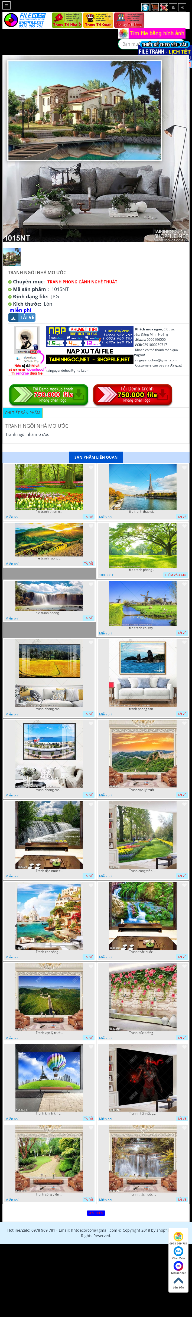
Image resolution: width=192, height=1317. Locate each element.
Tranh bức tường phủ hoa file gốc (142, 1033)
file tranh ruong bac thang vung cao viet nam (49, 558)
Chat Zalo (178, 1253)
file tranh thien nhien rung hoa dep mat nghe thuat (49, 512)
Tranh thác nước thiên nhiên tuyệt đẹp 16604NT (142, 952)
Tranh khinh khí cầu (49, 1113)
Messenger (178, 1268)
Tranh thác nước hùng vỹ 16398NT (142, 1194)
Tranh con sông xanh (49, 952)
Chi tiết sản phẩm (22, 412)
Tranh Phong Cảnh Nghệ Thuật (82, 281)
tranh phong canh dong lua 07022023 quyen (49, 709)
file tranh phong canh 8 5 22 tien (49, 613)
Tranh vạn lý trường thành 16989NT (142, 790)
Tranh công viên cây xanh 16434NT (49, 1194)
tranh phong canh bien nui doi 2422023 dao (142, 709)
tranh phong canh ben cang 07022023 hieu (49, 790)
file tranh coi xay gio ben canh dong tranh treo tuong (142, 628)
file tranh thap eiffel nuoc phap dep (142, 512)
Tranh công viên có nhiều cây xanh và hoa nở (142, 871)
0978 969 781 (178, 1238)
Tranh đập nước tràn (49, 871)
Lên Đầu (178, 1282)
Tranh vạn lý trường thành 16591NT (49, 1033)
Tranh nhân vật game (142, 1113)
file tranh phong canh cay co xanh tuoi (142, 570)
